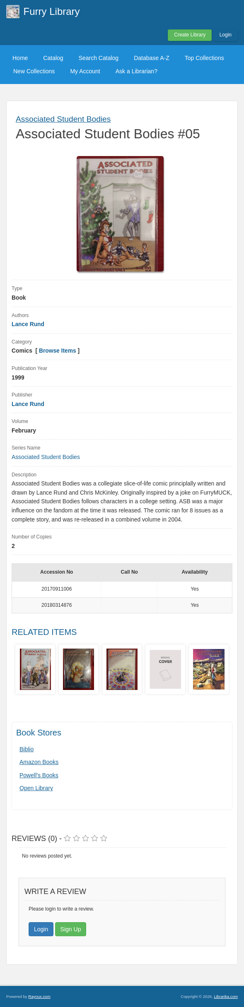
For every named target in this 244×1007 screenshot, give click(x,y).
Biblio (26, 749)
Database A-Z (151, 58)
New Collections (34, 71)
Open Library (36, 788)
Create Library (189, 35)
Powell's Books (38, 775)
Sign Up (70, 929)
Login (226, 35)
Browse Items (57, 351)
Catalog (53, 58)
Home (20, 58)
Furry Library (52, 11)
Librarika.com (226, 996)
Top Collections (204, 58)
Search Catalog (99, 58)
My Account (85, 71)
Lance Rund (28, 324)
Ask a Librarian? (136, 71)
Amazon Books (38, 762)
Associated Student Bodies (63, 119)
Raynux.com (39, 996)
